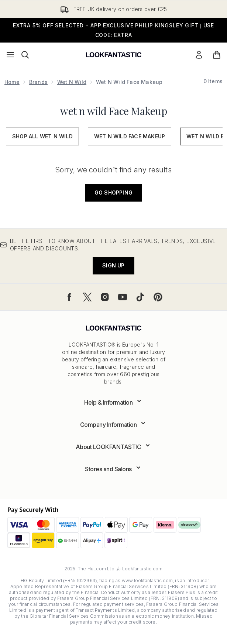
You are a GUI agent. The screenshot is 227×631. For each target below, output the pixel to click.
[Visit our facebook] (69, 297)
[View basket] (216, 54)
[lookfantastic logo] (113, 54)
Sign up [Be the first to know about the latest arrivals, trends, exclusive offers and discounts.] (113, 265)
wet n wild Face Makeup (113, 111)
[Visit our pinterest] (158, 297)
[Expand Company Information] (113, 424)
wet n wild (71, 82)
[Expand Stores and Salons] (113, 469)
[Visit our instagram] (105, 297)
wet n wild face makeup (129, 136)
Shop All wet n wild (42, 136)
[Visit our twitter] (87, 297)
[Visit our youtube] (122, 297)
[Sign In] (199, 54)
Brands (38, 82)
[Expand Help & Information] (113, 402)
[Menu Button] (10, 54)
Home (12, 82)
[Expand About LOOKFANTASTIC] (114, 447)
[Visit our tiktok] (140, 297)
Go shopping (113, 192)
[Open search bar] (25, 54)
